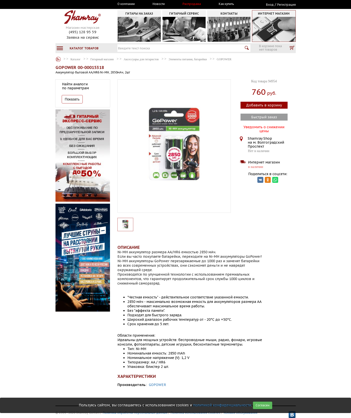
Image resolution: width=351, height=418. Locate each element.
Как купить (226, 4)
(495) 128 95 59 (82, 32)
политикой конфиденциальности (222, 405)
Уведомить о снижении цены (263, 128)
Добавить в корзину (264, 105)
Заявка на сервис (82, 37)
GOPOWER (157, 385)
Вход (270, 4)
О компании (126, 4)
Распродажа (192, 4)
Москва (78, 4)
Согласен (263, 405)
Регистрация (286, 4)
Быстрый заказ (264, 117)
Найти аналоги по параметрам (75, 86)
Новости (159, 4)
